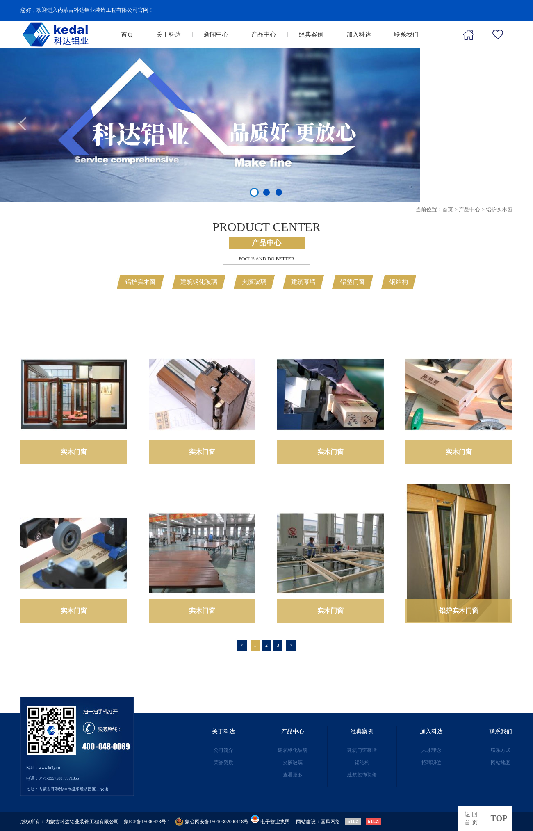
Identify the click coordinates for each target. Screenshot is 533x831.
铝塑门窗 (352, 282)
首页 (127, 34)
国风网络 (330, 821)
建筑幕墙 (303, 282)
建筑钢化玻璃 (198, 282)
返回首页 (472, 818)
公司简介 (223, 750)
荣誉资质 (223, 762)
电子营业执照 (270, 821)
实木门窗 (74, 452)
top (499, 818)
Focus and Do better (266, 259)
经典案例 (311, 34)
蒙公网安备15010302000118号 (217, 821)
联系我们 (406, 34)
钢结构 (399, 282)
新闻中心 (216, 34)
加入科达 (358, 34)
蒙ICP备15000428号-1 (147, 821)
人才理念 (431, 750)
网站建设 (306, 821)
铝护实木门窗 (458, 610)
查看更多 (293, 775)
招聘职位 (431, 762)
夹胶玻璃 (254, 282)
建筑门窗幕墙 (362, 750)
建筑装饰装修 (362, 775)
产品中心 (263, 34)
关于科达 (168, 34)
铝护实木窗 (499, 209)
